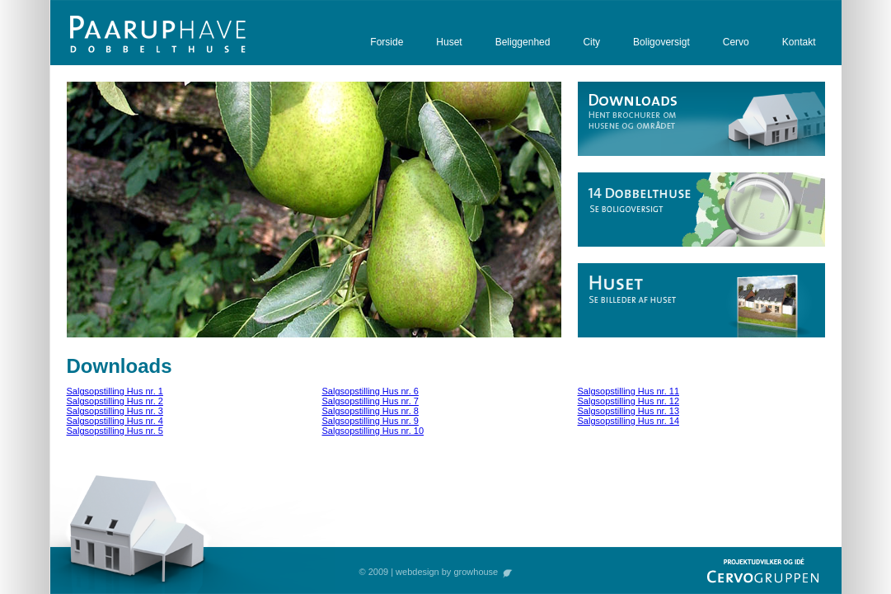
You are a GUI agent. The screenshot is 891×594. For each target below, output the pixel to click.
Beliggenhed (523, 42)
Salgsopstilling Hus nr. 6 (370, 391)
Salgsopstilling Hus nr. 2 (115, 401)
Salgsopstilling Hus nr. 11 (629, 391)
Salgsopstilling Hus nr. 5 (115, 431)
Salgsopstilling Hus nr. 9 (370, 421)
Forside (386, 42)
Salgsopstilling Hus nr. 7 (370, 401)
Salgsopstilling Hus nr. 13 (629, 411)
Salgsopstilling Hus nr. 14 (629, 421)
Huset (449, 42)
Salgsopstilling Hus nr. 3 (115, 411)
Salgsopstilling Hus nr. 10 (373, 431)
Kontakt (799, 42)
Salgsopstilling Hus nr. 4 (115, 421)
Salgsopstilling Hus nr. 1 (115, 391)
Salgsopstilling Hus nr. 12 (629, 401)
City (591, 42)
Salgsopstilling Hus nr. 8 (370, 411)
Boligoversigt (661, 42)
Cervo (736, 42)
